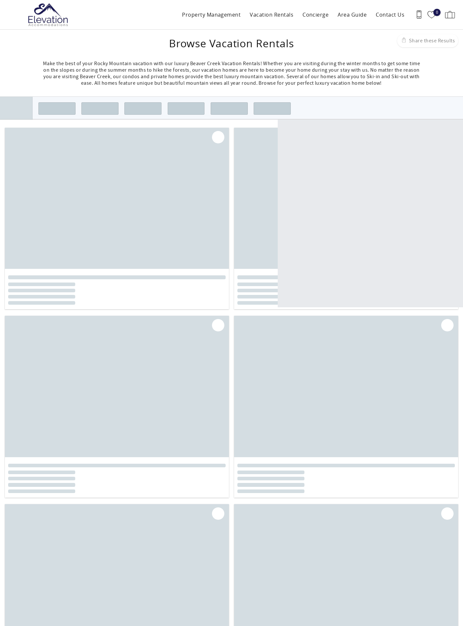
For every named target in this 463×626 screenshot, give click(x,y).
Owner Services (254, 566)
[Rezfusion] (61, 599)
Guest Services (253, 559)
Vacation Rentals (271, 14)
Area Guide (352, 14)
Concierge (315, 14)
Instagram (244, 522)
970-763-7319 (20, 579)
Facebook (226, 522)
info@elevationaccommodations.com (48, 585)
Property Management (211, 14)
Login (190, 618)
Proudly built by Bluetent (230, 618)
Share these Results (431, 40)
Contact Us (390, 14)
